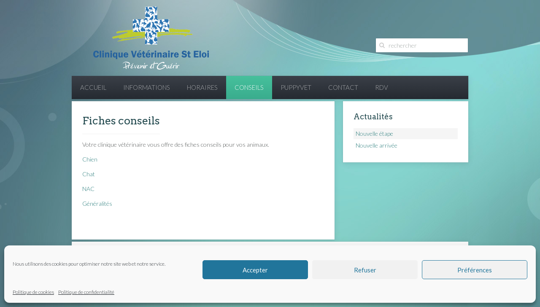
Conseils (249, 87)
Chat (88, 174)
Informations (146, 87)
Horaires (202, 87)
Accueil (93, 87)
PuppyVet (296, 87)
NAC (88, 188)
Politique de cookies (33, 292)
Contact (343, 87)
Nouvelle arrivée (376, 145)
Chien (89, 159)
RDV (381, 87)
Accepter (255, 270)
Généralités (97, 203)
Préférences (474, 270)
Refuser (365, 270)
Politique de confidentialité (86, 292)
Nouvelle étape (374, 133)
